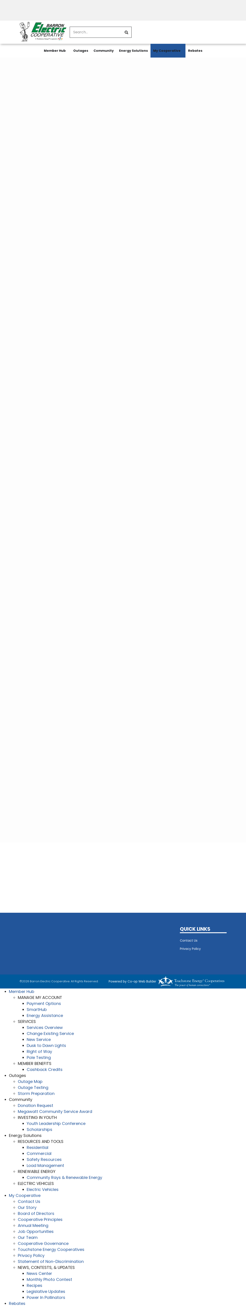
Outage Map (30, 1081)
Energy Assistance (45, 1015)
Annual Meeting (33, 1225)
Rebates (195, 50)
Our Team (28, 1237)
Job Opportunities (36, 1231)
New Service (39, 1039)
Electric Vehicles (43, 1189)
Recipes (34, 1285)
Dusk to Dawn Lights (46, 1045)
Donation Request (35, 1105)
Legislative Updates (46, 1291)
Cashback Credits (45, 1069)
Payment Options (44, 1003)
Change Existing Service (50, 1033)
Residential (37, 1147)
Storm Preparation (36, 1093)
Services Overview (45, 1027)
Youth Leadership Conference (56, 1123)
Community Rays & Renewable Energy (64, 1177)
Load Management (45, 1165)
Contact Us (188, 940)
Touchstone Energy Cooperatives (51, 1249)
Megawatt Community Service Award (55, 1111)
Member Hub (55, 50)
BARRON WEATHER (96, 942)
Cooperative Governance (43, 1243)
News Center (39, 1273)
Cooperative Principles (40, 1219)
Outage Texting (33, 1087)
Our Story (27, 1207)
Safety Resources (44, 1159)
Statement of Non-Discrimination (51, 1261)
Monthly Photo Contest (49, 1279)
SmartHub (37, 1009)
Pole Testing (39, 1057)
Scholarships (39, 1129)
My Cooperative (167, 50)
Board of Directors (36, 1213)
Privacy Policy (190, 949)
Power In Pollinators (46, 1297)
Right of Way (39, 1051)
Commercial (39, 1153)
